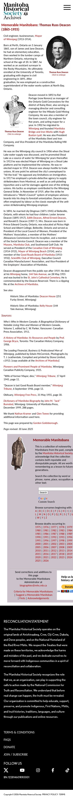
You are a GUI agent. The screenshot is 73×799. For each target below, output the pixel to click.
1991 (45, 537)
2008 (61, 547)
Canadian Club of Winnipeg (47, 248)
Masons (8, 244)
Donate (9, 747)
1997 (53, 540)
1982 (53, 530)
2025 (38, 560)
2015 (38, 553)
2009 (69, 547)
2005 (38, 547)
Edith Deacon (34, 217)
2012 (53, 550)
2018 (61, 553)
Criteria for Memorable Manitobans (33, 591)
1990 (38, 537)
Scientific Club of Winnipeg (25, 258)
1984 (69, 530)
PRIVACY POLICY (50, 794)
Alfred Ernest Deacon (54, 217)
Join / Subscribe (16, 754)
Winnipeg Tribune (45, 376)
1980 (38, 530)
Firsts (22, 598)
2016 (45, 553)
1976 (45, 527)
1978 (61, 527)
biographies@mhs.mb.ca (33, 585)
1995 (38, 540)
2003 (61, 543)
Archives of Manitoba (26, 284)
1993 (61, 537)
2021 (45, 557)
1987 (53, 533)
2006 (45, 547)
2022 (53, 557)
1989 (69, 533)
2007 (53, 547)
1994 (69, 537)
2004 (69, 543)
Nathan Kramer (23, 413)
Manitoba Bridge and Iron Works (47, 130)
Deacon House (48, 296)
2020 (38, 557)
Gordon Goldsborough (45, 423)
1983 (61, 530)
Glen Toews (43, 413)
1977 (53, 527)
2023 (61, 557)
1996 (45, 540)
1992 (53, 537)
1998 (61, 540)
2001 (45, 543)
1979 (69, 527)
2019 (69, 553)
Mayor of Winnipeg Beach (32, 251)
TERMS (62, 794)
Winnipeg (34, 128)
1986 (45, 533)
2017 (53, 553)
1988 (61, 533)
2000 (38, 543)
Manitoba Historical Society (57, 453)
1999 (69, 540)
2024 (69, 557)
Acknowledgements (38, 598)
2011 (45, 550)
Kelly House (46, 305)
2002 (53, 543)
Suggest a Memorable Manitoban (34, 594)
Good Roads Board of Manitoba (38, 254)
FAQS (7, 740)
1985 (38, 533)
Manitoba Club (21, 244)
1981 (45, 530)
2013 (61, 550)
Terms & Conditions (19, 732)
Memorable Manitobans (19, 25)
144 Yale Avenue (38, 274)
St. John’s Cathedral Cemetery (44, 277)
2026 (45, 560)
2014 (69, 550)
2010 (38, 550)
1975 (38, 527)
